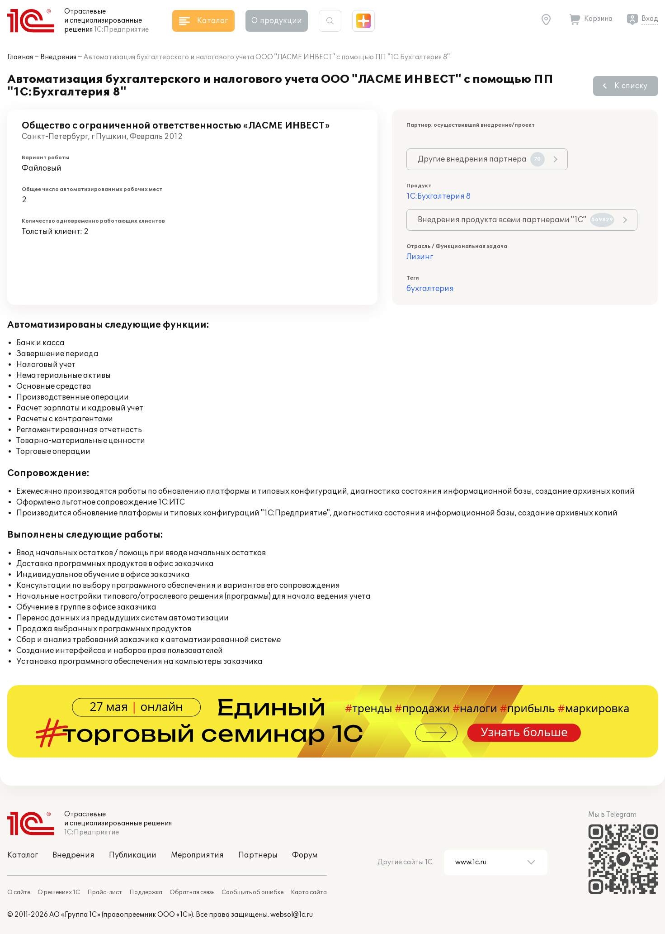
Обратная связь (192, 892)
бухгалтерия (430, 288)
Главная (20, 57)
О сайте (18, 892)
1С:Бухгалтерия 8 (438, 196)
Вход (649, 19)
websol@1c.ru (291, 915)
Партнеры (258, 855)
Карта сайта (309, 892)
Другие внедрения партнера (481, 159)
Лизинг (419, 257)
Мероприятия (197, 855)
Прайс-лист (104, 892)
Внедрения (58, 57)
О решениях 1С (59, 892)
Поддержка (145, 892)
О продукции (276, 20)
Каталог (22, 855)
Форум (304, 855)
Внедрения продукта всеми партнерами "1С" (516, 220)
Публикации (132, 855)
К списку (630, 86)
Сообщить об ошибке (252, 892)
